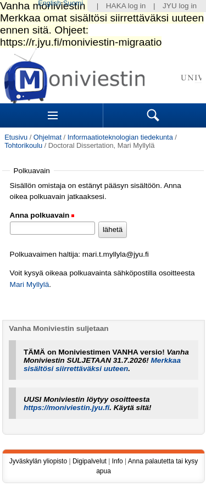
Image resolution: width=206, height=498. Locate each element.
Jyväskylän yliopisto (38, 461)
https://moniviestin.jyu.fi (66, 407)
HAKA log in (126, 6)
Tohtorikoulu (23, 145)
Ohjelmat (48, 137)
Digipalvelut (90, 461)
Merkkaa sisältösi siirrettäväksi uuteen (102, 364)
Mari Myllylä (29, 284)
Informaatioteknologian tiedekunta (120, 137)
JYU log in (180, 6)
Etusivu (15, 137)
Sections (52, 115)
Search (153, 115)
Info (117, 461)
